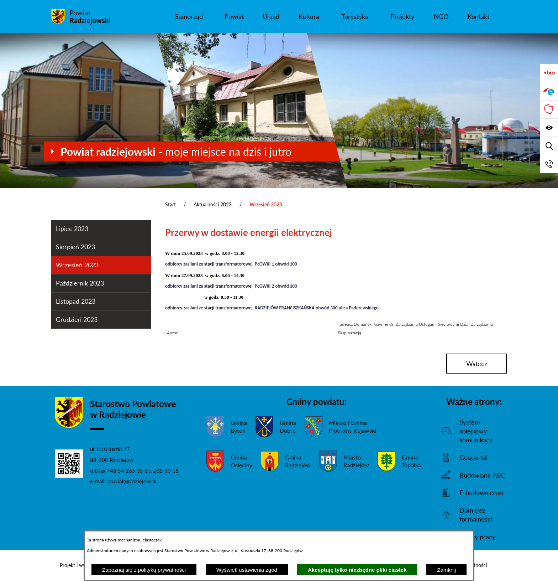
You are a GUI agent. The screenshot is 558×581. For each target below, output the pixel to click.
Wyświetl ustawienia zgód (246, 570)
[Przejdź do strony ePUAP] (549, 91)
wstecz (476, 363)
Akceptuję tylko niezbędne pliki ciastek (357, 570)
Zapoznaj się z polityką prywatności (144, 570)
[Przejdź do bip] (549, 73)
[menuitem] (189, 16)
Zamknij (446, 570)
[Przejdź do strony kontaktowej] (549, 164)
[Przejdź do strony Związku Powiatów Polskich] (549, 109)
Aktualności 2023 (213, 204)
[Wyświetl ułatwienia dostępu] (549, 128)
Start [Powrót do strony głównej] (170, 204)
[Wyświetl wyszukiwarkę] (549, 146)
